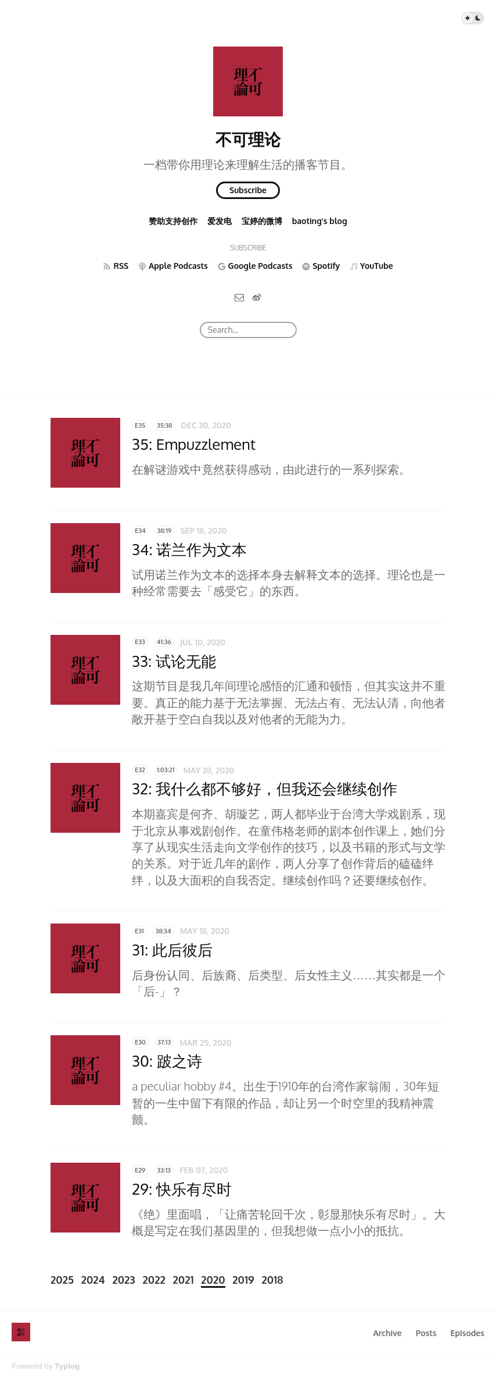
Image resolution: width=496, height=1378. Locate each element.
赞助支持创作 (173, 221)
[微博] (256, 297)
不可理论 (248, 139)
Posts (426, 1333)
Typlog (67, 1366)
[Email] (239, 297)
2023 (123, 1279)
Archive (387, 1333)
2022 (154, 1279)
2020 (213, 1279)
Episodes (468, 1333)
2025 (62, 1279)
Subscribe (248, 190)
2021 (183, 1279)
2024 (93, 1279)
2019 (243, 1279)
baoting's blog (319, 221)
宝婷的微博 (262, 221)
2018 (272, 1279)
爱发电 (219, 221)
